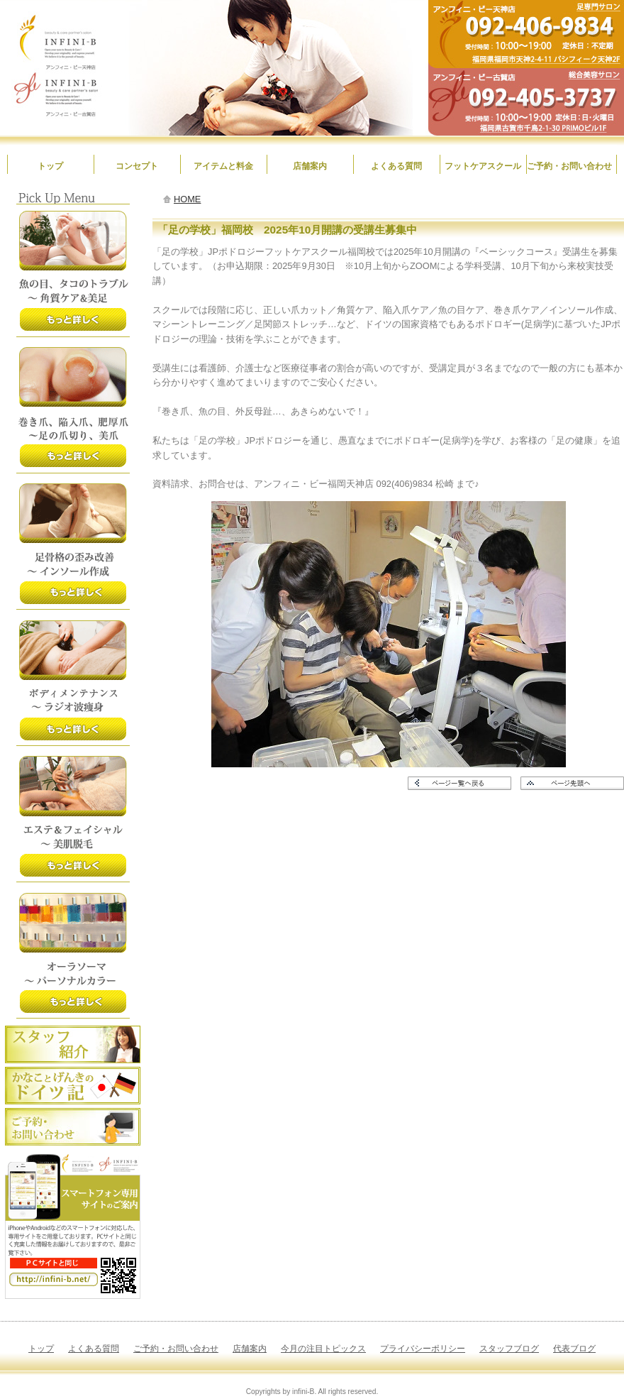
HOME (187, 199)
